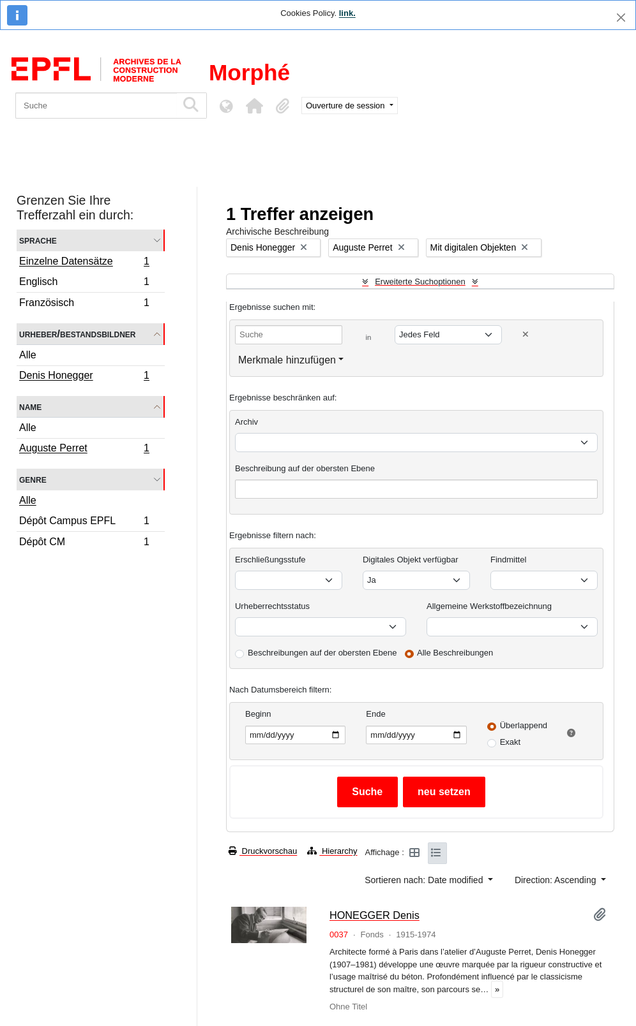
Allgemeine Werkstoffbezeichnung (489, 606)
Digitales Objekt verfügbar (410, 559)
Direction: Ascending (557, 880)
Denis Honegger (84, 377)
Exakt (510, 742)
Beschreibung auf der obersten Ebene (305, 468)
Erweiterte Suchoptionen (420, 281)
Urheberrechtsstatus (272, 606)
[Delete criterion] (525, 334)
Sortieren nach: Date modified (425, 880)
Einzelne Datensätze (84, 263)
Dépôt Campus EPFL (84, 522)
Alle (27, 354)
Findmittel (508, 559)
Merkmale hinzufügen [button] (287, 360)
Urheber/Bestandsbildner (77, 334)
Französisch (84, 304)
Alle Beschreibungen (455, 652)
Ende (375, 714)
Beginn (258, 714)
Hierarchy (332, 851)
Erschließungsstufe (270, 559)
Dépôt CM (84, 543)
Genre (33, 479)
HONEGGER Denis (374, 915)
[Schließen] (621, 17)
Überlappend (523, 725)
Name (30, 406)
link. (347, 13)
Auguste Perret (84, 449)
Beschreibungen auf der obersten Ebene (322, 652)
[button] (254, 106)
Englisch (84, 283)
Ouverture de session (346, 105)
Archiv (246, 422)
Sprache (38, 240)
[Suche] (96, 105)
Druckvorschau (263, 851)
